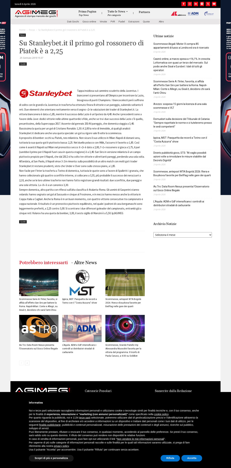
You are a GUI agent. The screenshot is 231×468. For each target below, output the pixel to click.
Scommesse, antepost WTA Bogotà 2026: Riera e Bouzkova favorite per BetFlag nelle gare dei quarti (123, 303)
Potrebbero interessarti (43, 263)
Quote (146, 21)
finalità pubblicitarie (50, 424)
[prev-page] (21, 363)
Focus (32, 29)
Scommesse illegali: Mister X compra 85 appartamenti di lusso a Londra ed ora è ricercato (181, 45)
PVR (113, 21)
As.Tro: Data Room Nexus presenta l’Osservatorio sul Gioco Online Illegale (181, 188)
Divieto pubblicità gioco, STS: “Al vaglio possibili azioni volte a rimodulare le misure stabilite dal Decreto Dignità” (179, 156)
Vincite (103, 21)
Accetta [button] (191, 458)
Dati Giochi (73, 21)
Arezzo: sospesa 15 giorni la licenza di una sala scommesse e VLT (180, 106)
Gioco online (89, 21)
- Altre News (84, 263)
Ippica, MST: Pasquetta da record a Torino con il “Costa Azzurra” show (180, 139)
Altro (161, 21)
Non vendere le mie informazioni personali (140, 438)
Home (22, 29)
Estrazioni (133, 21)
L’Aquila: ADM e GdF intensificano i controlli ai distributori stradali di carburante (79, 349)
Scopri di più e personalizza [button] (51, 458)
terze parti (84, 417)
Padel (122, 21)
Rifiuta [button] (170, 458)
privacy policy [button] (61, 446)
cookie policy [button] (161, 414)
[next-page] (27, 363)
